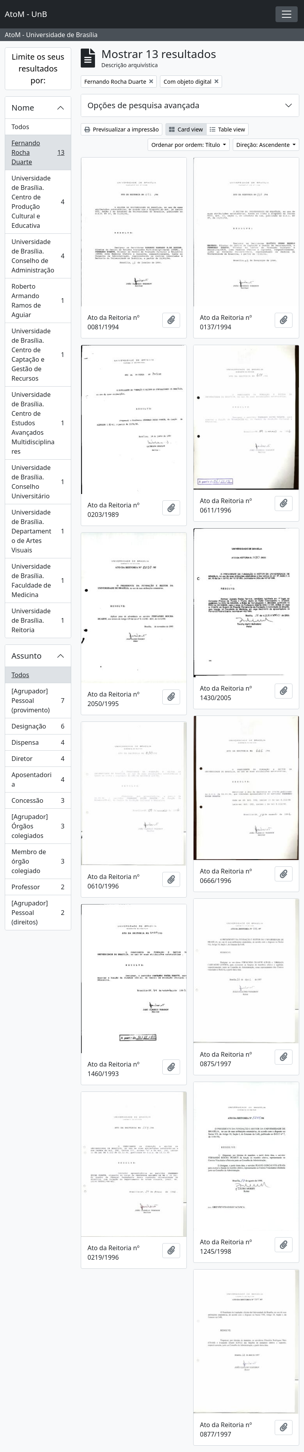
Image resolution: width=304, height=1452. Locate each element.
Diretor (38, 760)
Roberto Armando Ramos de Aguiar (38, 300)
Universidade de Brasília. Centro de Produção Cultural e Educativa (38, 202)
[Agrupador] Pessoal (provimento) (38, 700)
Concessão (38, 802)
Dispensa (38, 744)
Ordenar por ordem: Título (186, 144)
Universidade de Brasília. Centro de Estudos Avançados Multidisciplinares (38, 423)
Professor (38, 888)
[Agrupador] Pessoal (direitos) (38, 912)
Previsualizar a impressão (121, 129)
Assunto (26, 655)
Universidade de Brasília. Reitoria (38, 620)
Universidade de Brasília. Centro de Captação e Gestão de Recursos (38, 355)
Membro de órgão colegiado (38, 861)
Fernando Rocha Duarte (38, 152)
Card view (186, 129)
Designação (38, 727)
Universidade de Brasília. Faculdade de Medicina (38, 580)
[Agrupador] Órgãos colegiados (38, 826)
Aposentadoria (38, 779)
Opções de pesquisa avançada (143, 105)
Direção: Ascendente (263, 144)
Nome (22, 107)
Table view (227, 129)
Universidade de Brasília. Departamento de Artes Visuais (38, 531)
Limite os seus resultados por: (38, 68)
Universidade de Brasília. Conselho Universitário (38, 481)
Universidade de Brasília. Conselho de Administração (38, 255)
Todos (20, 126)
